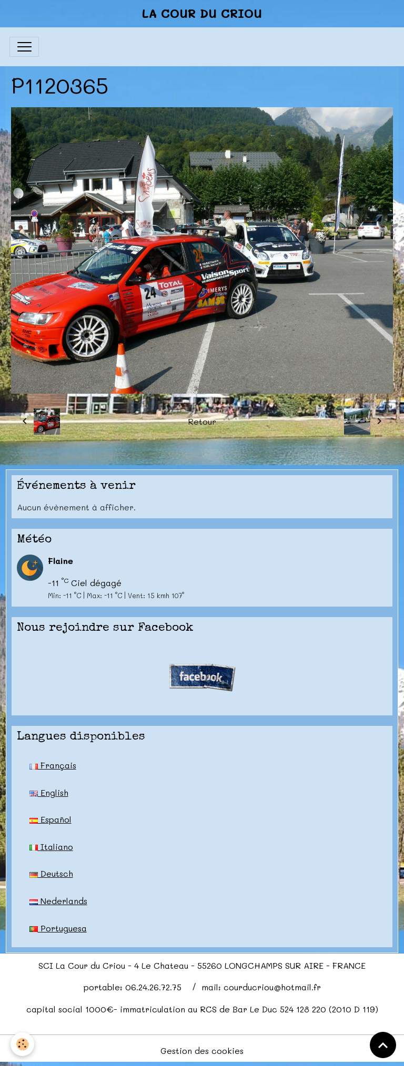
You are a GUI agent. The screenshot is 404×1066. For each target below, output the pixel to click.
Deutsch (51, 873)
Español (50, 819)
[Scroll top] (383, 1045)
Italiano (51, 846)
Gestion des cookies (202, 1050)
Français (52, 765)
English (48, 792)
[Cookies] (22, 1044)
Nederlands (58, 900)
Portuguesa (58, 928)
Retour (202, 421)
